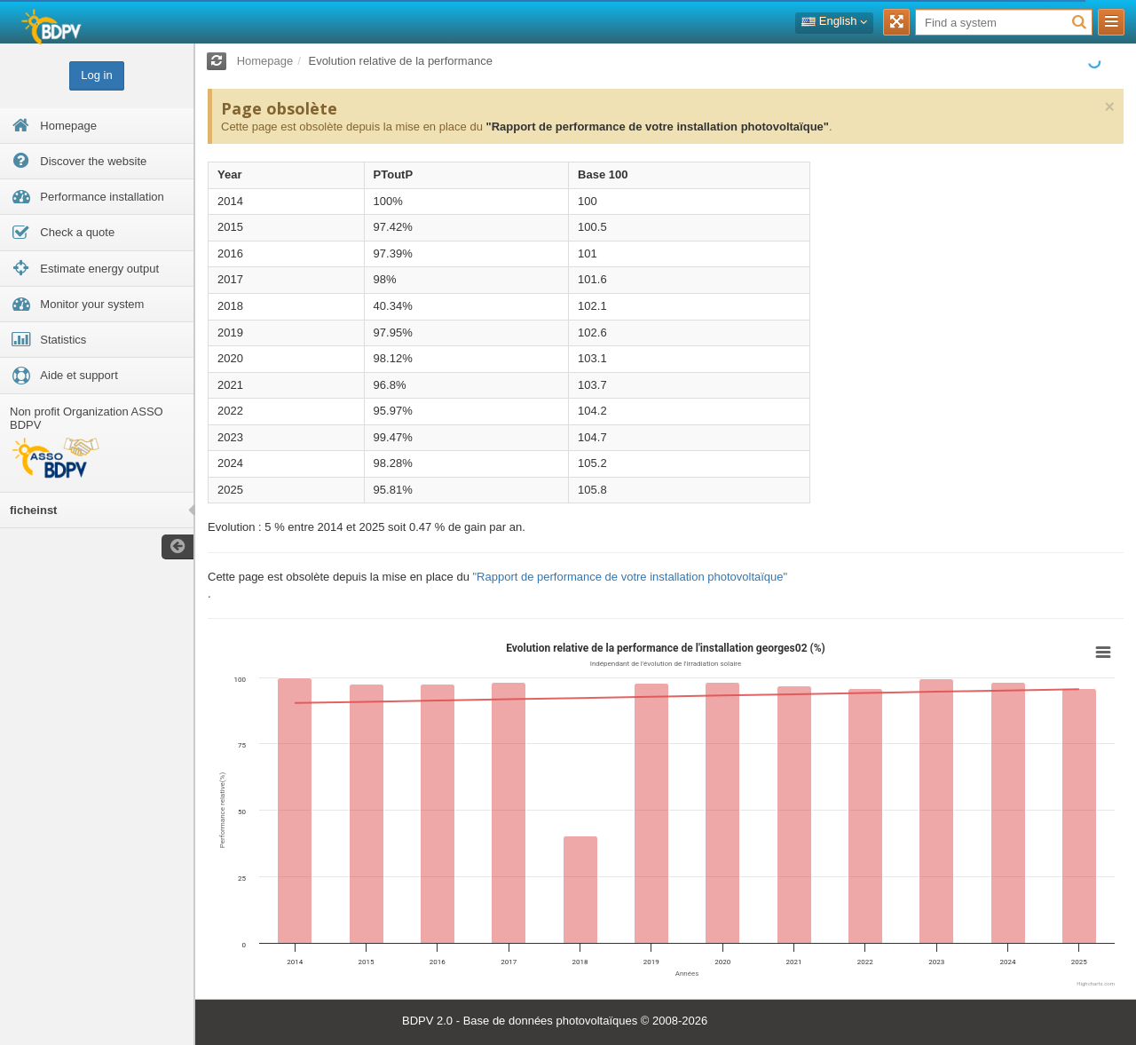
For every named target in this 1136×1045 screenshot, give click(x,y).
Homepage (265, 60)
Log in (96, 75)
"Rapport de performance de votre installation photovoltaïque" (656, 126)
